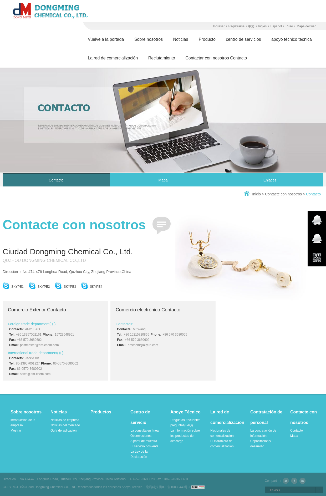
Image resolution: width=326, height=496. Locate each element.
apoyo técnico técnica (291, 39)
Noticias (181, 39)
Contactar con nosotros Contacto (216, 58)
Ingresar (219, 26)
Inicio (256, 194)
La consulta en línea (144, 430)
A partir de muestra (143, 441)
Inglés (262, 26)
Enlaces (270, 180)
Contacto (56, 180)
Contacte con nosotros (284, 194)
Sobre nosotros (148, 39)
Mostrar (16, 430)
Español (276, 26)
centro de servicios (243, 39)
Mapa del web (306, 26)
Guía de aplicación (63, 430)
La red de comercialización (113, 58)
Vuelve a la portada (106, 39)
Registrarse (236, 26)
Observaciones (140, 436)
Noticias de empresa (64, 420)
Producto (207, 39)
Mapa (162, 180)
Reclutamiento (161, 58)
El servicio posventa (144, 446)
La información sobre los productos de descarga (185, 436)
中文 (251, 26)
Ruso (289, 26)
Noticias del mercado (65, 425)
